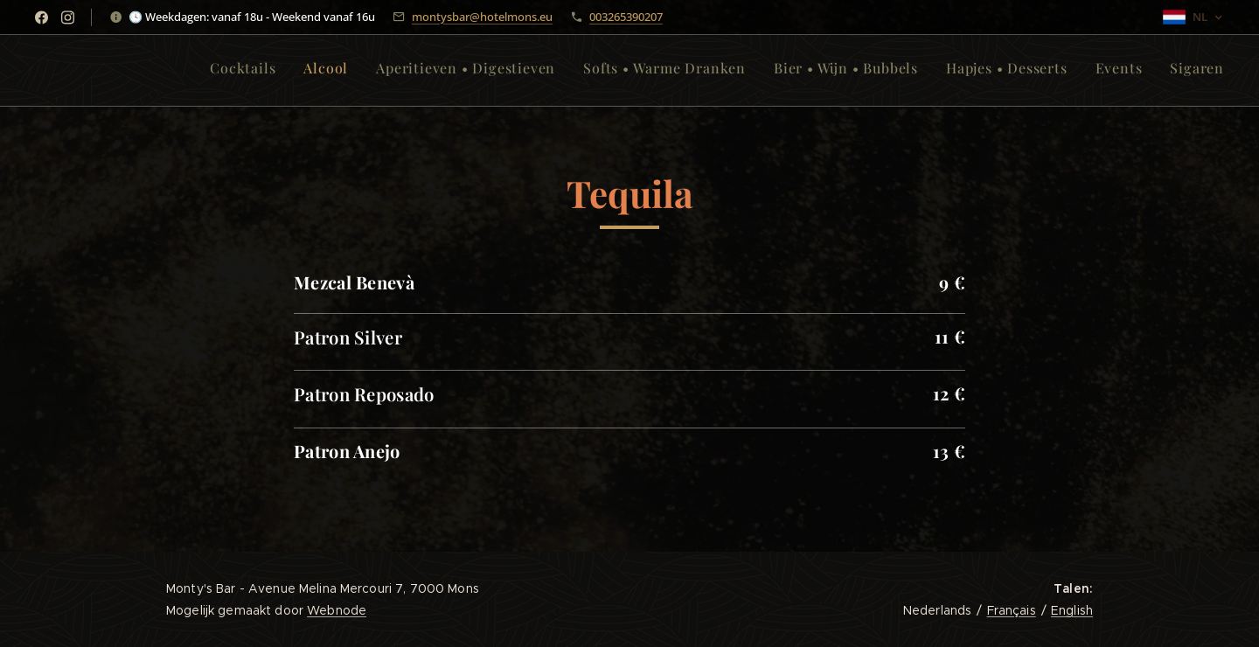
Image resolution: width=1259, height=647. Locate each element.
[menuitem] (1033, 71)
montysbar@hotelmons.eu (482, 16)
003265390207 (626, 16)
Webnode (336, 610)
